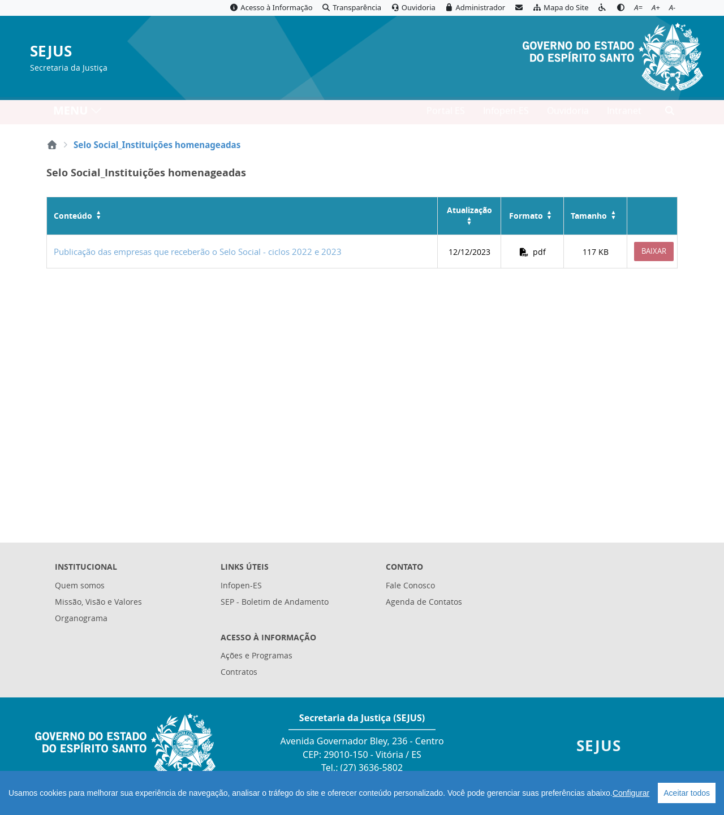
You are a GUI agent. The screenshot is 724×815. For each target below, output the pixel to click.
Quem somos (80, 585)
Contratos (239, 671)
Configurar (631, 792)
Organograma (81, 618)
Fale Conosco (410, 585)
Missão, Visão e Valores (98, 601)
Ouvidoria (568, 113)
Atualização (469, 210)
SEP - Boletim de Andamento (275, 601)
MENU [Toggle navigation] (77, 113)
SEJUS (51, 51)
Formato (526, 216)
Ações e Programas (256, 655)
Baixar (653, 251)
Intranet (624, 113)
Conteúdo (73, 216)
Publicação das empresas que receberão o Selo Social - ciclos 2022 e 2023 (198, 251)
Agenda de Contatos (424, 601)
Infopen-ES (506, 113)
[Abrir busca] (670, 114)
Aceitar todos (686, 792)
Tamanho (589, 216)
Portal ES (445, 113)
